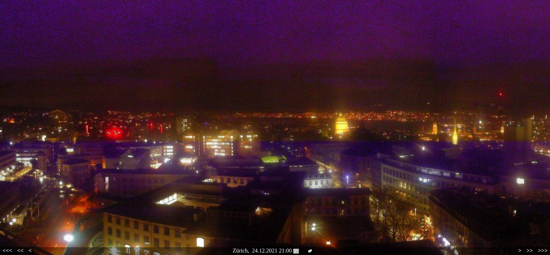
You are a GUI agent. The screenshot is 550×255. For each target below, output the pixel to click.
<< (20, 251)
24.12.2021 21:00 (275, 251)
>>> (543, 251)
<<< (7, 251)
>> (529, 251)
